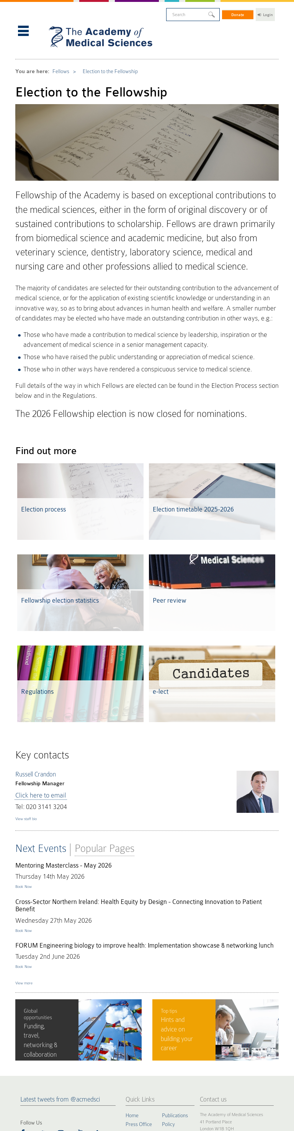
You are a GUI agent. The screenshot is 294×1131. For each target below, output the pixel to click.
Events (133, 1059)
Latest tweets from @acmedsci (60, 994)
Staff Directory (178, 1051)
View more (27, 879)
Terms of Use (77, 1086)
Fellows (56, 61)
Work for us (174, 1059)
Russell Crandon (35, 684)
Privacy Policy (51, 1086)
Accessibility (101, 1086)
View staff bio (30, 720)
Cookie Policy (26, 1086)
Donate (238, 13)
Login (265, 13)
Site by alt (271, 1081)
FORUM (171, 1026)
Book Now (26, 782)
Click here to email (35, 702)
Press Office (139, 1018)
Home (132, 1010)
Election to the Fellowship (99, 61)
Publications (175, 1010)
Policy (168, 1018)
